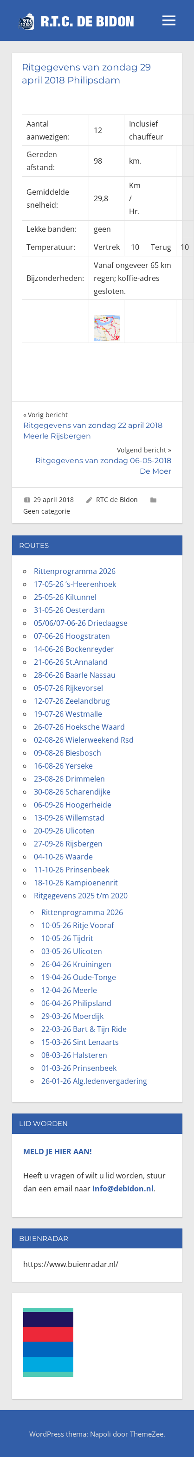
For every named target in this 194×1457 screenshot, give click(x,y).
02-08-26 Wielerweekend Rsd (84, 740)
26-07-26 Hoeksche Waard (79, 727)
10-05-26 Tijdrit (67, 938)
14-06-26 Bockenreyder (74, 649)
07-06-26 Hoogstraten (72, 636)
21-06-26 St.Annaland (71, 662)
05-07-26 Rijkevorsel (68, 688)
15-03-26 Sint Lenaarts (80, 1042)
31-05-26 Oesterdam (69, 610)
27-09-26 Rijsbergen (68, 844)
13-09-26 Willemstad (69, 818)
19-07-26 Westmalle (68, 714)
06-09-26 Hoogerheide (72, 805)
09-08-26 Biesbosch (67, 753)
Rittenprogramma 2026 (75, 571)
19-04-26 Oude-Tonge (78, 977)
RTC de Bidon (117, 499)
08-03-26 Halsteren (74, 1055)
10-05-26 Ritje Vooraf (77, 925)
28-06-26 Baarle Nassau (75, 675)
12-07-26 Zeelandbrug (72, 701)
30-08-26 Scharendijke (72, 792)
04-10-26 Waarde (63, 857)
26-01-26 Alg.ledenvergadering (94, 1081)
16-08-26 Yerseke (63, 766)
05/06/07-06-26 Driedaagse (81, 623)
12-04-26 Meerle (69, 990)
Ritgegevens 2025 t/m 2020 (81, 896)
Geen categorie (46, 511)
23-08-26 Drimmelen (69, 779)
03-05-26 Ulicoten (71, 951)
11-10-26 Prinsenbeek (71, 870)
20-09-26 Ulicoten (64, 831)
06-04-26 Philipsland (76, 1003)
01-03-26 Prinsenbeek (78, 1068)
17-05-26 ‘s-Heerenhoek (75, 584)
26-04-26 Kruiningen (76, 964)
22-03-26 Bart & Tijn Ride (84, 1029)
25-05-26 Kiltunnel (65, 597)
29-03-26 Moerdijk (72, 1016)
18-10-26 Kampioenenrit (76, 883)
